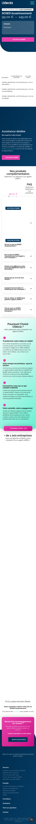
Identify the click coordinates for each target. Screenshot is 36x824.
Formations (7, 799)
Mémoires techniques (9, 790)
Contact (5, 812)
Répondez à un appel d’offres (11, 779)
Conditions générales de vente (24, 818)
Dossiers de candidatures (10, 788)
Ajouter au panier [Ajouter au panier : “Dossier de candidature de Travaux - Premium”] (13, 208)
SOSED (16, 9)
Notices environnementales (11, 793)
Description (5, 77)
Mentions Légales (8, 819)
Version (7, 24)
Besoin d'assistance (19, 739)
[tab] (5, 77)
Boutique (11, 9)
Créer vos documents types (11, 775)
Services (6, 767)
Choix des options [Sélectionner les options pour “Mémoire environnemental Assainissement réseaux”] (13, 240)
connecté (16, 711)
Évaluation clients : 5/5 (19, 428)
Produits (6, 783)
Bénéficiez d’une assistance (11, 772)
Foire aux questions (9, 808)
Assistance (6, 803)
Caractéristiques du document (16, 76)
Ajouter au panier (19, 39)
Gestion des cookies (19, 819)
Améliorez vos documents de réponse (14, 770)
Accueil (5, 9)
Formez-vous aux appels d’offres (12, 777)
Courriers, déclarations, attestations (13, 786)
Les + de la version (28, 76)
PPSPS (5, 795)
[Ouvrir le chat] (31, 819)
